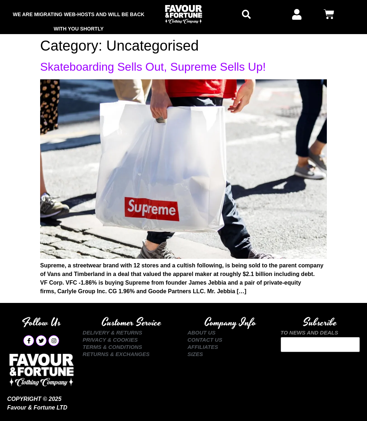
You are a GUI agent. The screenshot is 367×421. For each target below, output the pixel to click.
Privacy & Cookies (110, 340)
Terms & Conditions (112, 347)
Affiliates (202, 347)
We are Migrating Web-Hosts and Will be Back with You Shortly (78, 16)
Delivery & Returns (112, 332)
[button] (246, 14)
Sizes (195, 354)
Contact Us (204, 340)
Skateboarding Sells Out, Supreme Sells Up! (153, 66)
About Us (201, 332)
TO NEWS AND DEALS (309, 332)
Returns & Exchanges (116, 354)
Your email (320, 344)
